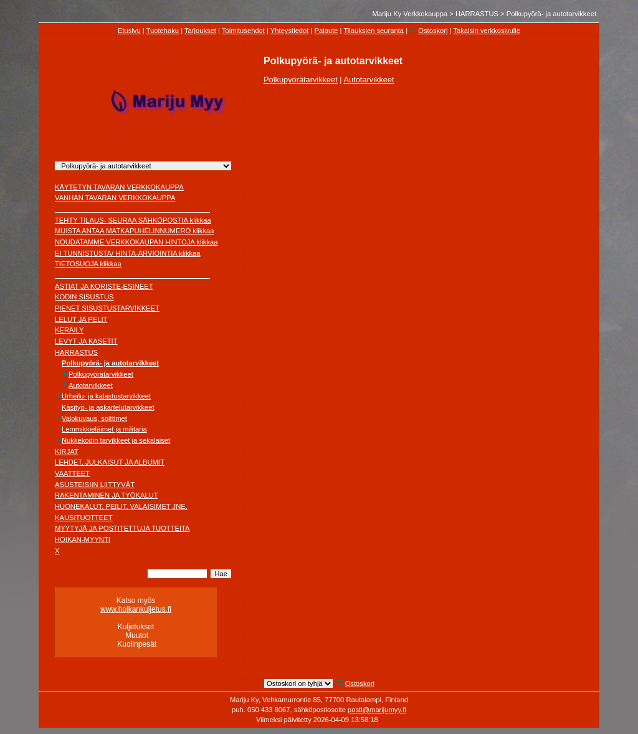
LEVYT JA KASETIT (86, 341)
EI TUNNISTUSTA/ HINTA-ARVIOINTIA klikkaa (128, 253)
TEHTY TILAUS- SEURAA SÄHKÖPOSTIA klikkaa (133, 220)
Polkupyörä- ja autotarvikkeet (551, 13)
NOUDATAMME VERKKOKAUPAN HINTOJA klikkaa (136, 242)
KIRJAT (67, 451)
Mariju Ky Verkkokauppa (410, 13)
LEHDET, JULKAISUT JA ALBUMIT (109, 462)
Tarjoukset (200, 30)
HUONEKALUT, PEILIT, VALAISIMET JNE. (121, 506)
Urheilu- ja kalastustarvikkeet (106, 396)
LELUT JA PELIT (81, 319)
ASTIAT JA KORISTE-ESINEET (104, 286)
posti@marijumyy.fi (377, 709)
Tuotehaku (162, 30)
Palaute (326, 30)
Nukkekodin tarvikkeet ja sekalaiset (116, 440)
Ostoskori (432, 30)
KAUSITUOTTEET (84, 517)
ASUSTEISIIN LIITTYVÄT (95, 484)
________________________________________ (132, 209)
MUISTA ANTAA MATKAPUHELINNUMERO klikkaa (134, 230)
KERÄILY (69, 330)
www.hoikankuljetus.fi (135, 609)
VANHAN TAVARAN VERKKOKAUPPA (115, 197)
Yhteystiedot (289, 30)
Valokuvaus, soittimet (94, 418)
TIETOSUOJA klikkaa (88, 264)
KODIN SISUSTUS (84, 297)
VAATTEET (72, 473)
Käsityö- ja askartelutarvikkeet (108, 407)
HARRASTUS (476, 13)
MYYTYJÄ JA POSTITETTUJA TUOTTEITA (122, 528)
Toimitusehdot (243, 30)
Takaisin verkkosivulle (486, 30)
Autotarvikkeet (91, 385)
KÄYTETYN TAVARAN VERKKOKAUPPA (119, 187)
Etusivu (129, 30)
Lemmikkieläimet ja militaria (104, 429)
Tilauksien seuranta (373, 30)
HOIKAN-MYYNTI (82, 539)
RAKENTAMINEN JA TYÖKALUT (106, 495)
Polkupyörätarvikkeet (101, 374)
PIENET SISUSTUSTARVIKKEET (107, 308)
